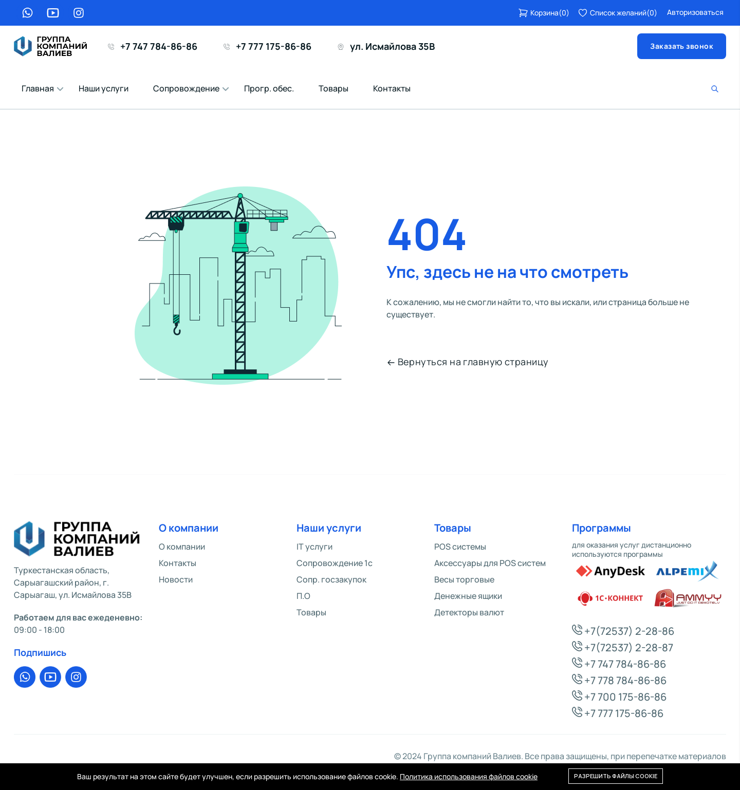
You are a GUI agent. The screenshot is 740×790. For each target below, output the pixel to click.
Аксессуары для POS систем (490, 563)
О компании (182, 546)
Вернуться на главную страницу (468, 361)
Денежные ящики (468, 595)
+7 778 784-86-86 (619, 680)
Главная (38, 88)
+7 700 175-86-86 (619, 697)
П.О (303, 595)
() (543, 13)
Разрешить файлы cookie (615, 776)
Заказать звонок (681, 46)
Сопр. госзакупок (331, 579)
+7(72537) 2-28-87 (622, 647)
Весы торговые (464, 579)
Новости (176, 579)
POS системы (460, 546)
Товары (333, 88)
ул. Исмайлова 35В (386, 46)
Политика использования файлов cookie (469, 776)
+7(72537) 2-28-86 (623, 631)
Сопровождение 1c (335, 563)
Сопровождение (186, 88)
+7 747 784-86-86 (152, 46)
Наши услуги (103, 88)
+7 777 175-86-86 (267, 46)
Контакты (392, 88)
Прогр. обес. (269, 88)
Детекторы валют (469, 612)
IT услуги (314, 546)
